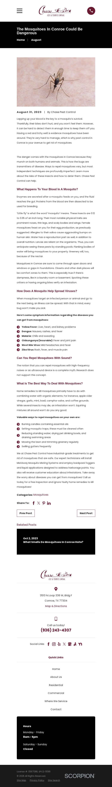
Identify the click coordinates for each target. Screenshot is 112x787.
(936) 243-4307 (56, 630)
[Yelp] (59, 644)
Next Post (86, 513)
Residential (56, 685)
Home (56, 669)
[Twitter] (64, 644)
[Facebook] (48, 644)
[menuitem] (21, 780)
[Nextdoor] (80, 644)
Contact (56, 709)
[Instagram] (54, 644)
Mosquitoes (40, 495)
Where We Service (56, 701)
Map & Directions (56, 606)
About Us (56, 677)
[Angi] (75, 644)
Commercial (56, 693)
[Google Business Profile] (69, 644)
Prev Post (25, 513)
